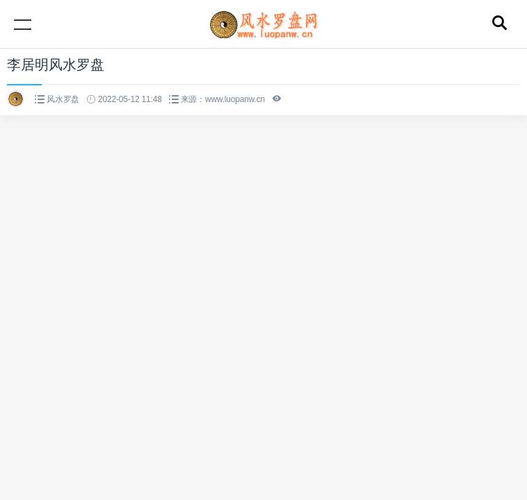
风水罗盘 (63, 99)
